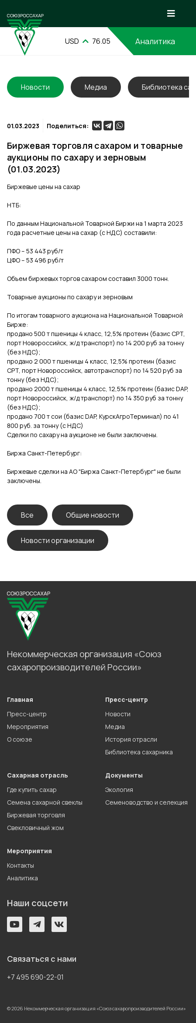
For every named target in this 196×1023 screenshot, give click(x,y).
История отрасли (131, 739)
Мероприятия (27, 726)
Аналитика (22, 878)
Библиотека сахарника (139, 752)
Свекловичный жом (35, 827)
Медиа (96, 87)
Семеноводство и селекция (146, 802)
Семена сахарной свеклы (45, 802)
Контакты (20, 865)
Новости (118, 714)
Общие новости (92, 515)
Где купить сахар (32, 789)
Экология (119, 789)
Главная (20, 699)
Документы (124, 775)
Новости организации (57, 540)
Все (27, 515)
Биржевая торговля (36, 815)
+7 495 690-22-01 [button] (35, 977)
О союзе (19, 739)
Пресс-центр (27, 714)
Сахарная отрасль (37, 775)
